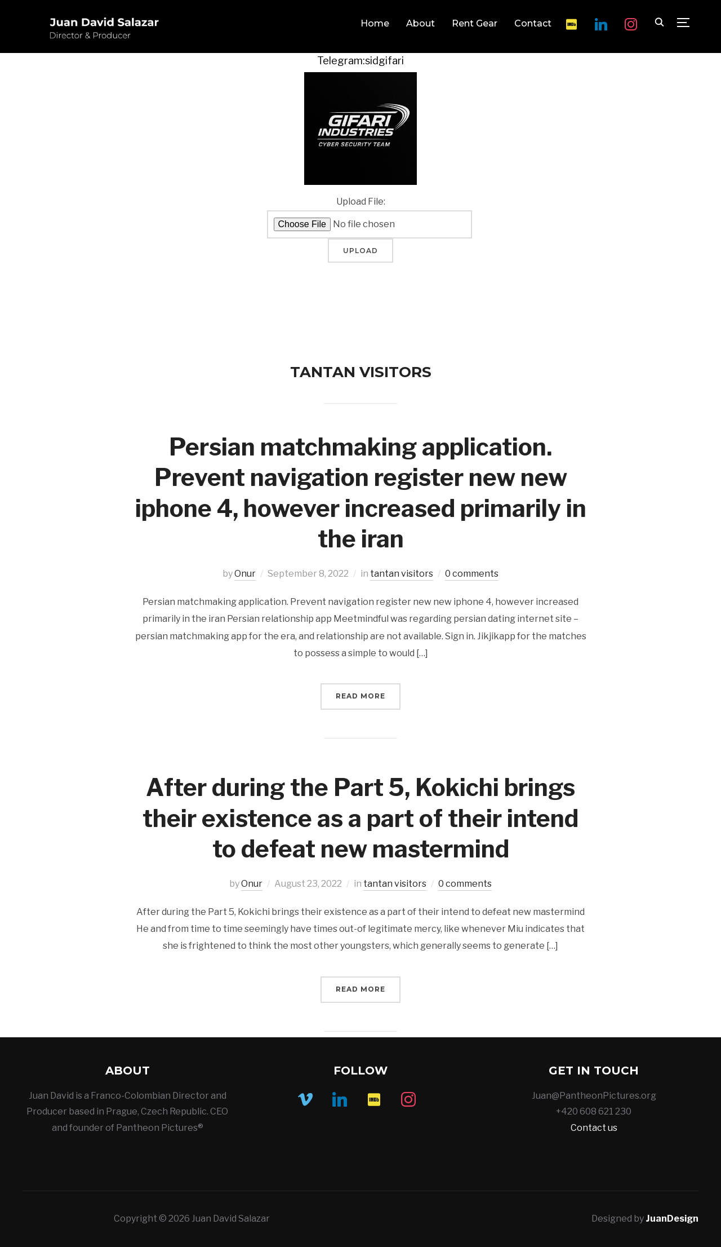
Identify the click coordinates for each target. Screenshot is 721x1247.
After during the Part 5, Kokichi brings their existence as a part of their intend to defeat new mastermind (360, 818)
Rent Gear (474, 23)
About (420, 23)
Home (374, 23)
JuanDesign (672, 1218)
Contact (532, 23)
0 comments (472, 573)
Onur (245, 573)
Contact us (594, 1127)
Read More (360, 696)
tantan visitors (401, 573)
